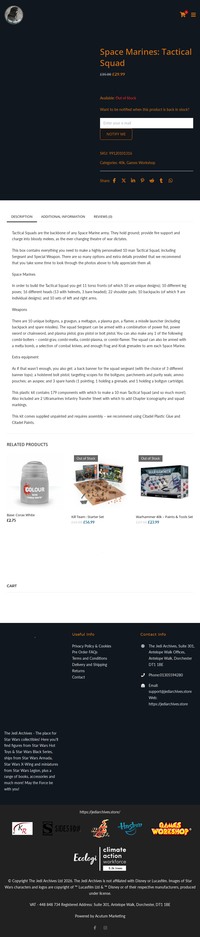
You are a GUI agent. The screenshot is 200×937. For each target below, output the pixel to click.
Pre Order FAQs (84, 652)
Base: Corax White (21, 515)
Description (22, 216)
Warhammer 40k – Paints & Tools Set (164, 516)
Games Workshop (141, 162)
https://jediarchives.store (168, 704)
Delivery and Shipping (89, 664)
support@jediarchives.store (170, 691)
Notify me (116, 133)
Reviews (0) (103, 216)
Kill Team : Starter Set (87, 516)
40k (122, 162)
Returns (78, 671)
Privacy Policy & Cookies (91, 646)
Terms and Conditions (89, 658)
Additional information (63, 216)
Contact (78, 677)
